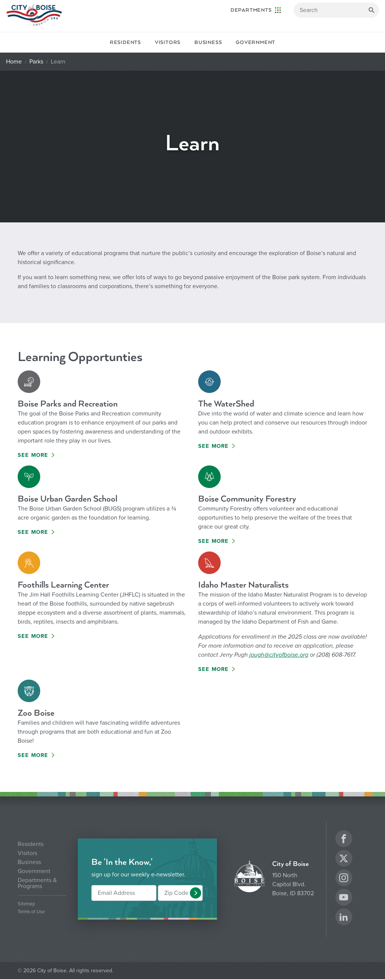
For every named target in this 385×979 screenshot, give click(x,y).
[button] (195, 893)
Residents (125, 42)
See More (33, 455)
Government (255, 42)
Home (14, 61)
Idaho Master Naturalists (243, 585)
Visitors (167, 42)
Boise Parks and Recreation (68, 404)
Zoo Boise (36, 713)
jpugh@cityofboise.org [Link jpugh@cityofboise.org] (278, 655)
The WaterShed (226, 404)
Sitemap (26, 904)
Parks (36, 61)
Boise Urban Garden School (67, 499)
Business (208, 42)
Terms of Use (31, 912)
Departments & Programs (37, 883)
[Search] (336, 10)
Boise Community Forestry (247, 499)
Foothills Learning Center (63, 585)
